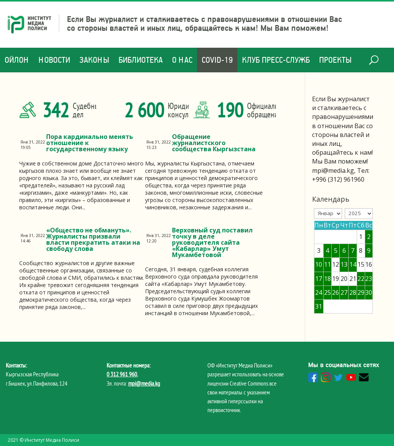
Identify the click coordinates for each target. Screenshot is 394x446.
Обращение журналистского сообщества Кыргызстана (213, 142)
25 (327, 292)
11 (327, 264)
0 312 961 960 (122, 374)
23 (368, 278)
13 (344, 264)
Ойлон (17, 60)
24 (318, 292)
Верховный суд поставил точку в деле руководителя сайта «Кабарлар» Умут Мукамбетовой (212, 242)
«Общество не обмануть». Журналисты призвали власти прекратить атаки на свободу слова (93, 239)
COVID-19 (217, 60)
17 (318, 278)
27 (344, 292)
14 (352, 264)
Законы (94, 60)
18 (327, 278)
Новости (54, 60)
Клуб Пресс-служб (276, 60)
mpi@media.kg (144, 383)
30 (368, 292)
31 (318, 306)
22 (360, 278)
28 (352, 292)
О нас (182, 60)
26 (335, 292)
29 (360, 292)
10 (318, 264)
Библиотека (141, 60)
